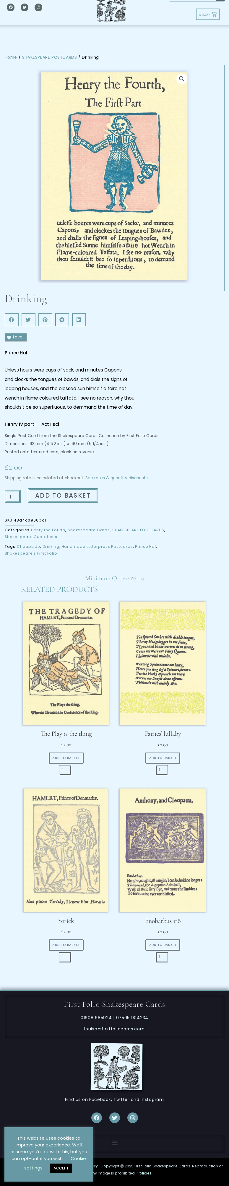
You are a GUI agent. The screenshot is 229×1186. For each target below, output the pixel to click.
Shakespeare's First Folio (31, 553)
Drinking (51, 546)
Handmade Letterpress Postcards (97, 546)
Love (14, 337)
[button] (181, 79)
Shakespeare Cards (89, 529)
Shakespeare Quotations (31, 536)
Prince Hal (145, 546)
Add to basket (63, 495)
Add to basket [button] (66, 758)
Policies (144, 1173)
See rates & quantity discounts (116, 478)
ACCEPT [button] (61, 1168)
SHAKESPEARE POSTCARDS (49, 57)
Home (11, 57)
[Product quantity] (13, 496)
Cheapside (28, 546)
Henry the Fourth (48, 529)
